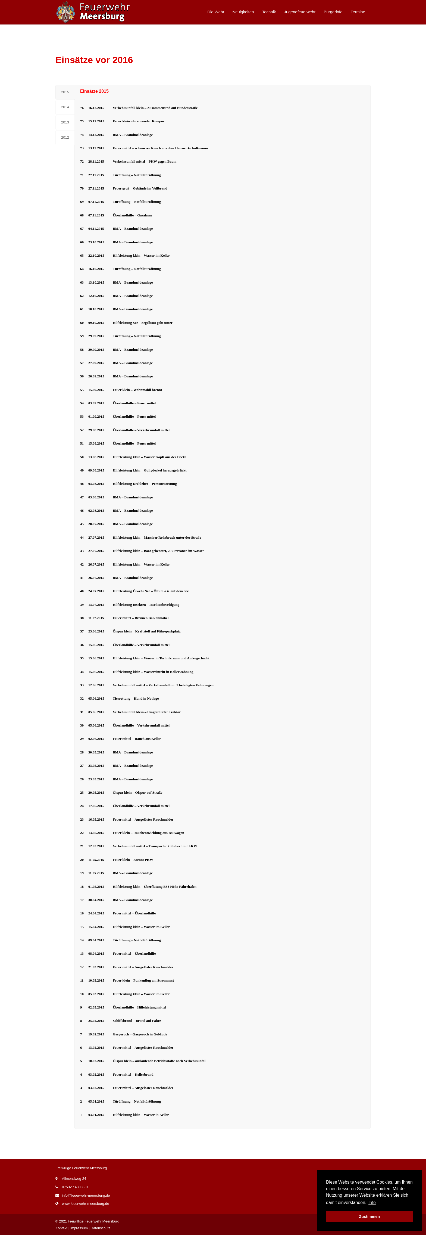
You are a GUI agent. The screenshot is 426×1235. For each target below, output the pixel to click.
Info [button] (372, 1202)
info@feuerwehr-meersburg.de (86, 1195)
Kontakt (61, 1228)
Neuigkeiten (243, 12)
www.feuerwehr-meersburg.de (85, 1204)
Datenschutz (100, 1228)
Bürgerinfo (333, 12)
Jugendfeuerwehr (300, 12)
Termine (358, 12)
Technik (269, 12)
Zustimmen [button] (369, 1216)
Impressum (79, 1228)
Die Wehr (215, 12)
